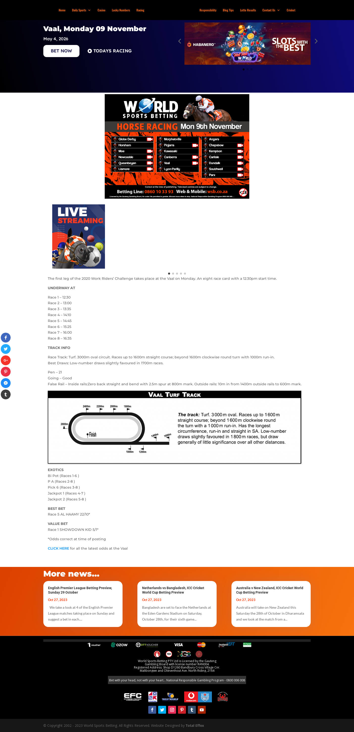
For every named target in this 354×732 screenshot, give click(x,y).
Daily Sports (80, 10)
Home (62, 10)
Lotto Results (247, 10)
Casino (102, 10)
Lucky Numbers (121, 10)
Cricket (290, 10)
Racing (141, 10)
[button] (179, 41)
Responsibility (207, 10)
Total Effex (195, 725)
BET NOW (61, 51)
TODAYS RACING (112, 51)
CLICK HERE (58, 548)
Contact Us (268, 10)
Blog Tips (227, 10)
